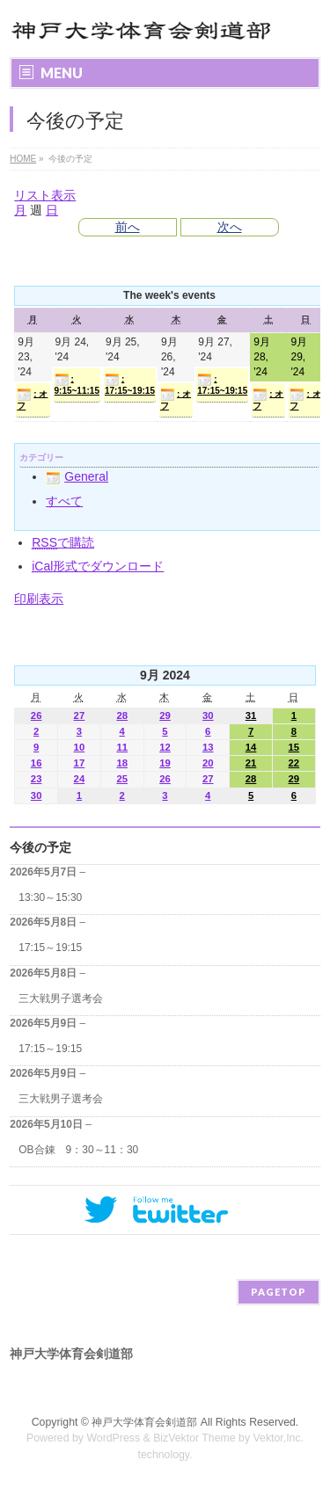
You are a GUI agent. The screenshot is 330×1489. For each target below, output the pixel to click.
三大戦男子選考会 (60, 998)
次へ (229, 227)
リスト (45, 195)
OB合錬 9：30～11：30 (78, 1150)
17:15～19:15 (50, 947)
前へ (127, 227)
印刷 (38, 599)
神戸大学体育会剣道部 (144, 1422)
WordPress (113, 1438)
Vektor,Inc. (278, 1438)
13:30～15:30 (50, 897)
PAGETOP (278, 1291)
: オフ (32, 399)
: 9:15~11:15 (77, 384)
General (77, 476)
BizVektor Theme (194, 1438)
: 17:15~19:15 (130, 384)
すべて (64, 501)
